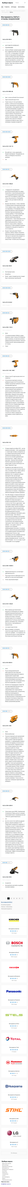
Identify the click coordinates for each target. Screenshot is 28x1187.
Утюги (3, 1175)
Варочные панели (6, 1163)
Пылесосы (4, 1172)
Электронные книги (7, 1180)
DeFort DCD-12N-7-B (14, 146)
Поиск (25, 2)
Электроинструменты (6, 908)
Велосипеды (5, 1165)
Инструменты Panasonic (14, 995)
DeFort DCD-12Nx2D (14, 613)
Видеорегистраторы (7, 1166)
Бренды (13, 7)
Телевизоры (5, 1174)
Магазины (21, 7)
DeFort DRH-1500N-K (14, 566)
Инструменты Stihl (14, 1114)
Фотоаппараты (6, 1177)
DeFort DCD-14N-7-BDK (14, 386)
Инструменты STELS (14, 1019)
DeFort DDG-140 (14, 485)
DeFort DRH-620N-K (14, 822)
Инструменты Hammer (14, 1067)
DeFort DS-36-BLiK (14, 296)
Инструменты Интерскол (14, 972)
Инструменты (5, 1168)
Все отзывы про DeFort (6, 902)
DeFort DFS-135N (14, 747)
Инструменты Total (14, 1043)
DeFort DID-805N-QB (14, 100)
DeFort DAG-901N (14, 875)
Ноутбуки (4, 1171)
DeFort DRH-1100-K (14, 330)
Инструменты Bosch (14, 948)
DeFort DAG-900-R (14, 265)
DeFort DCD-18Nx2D (14, 205)
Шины (3, 1178)
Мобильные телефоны (7, 1169)
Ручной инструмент (6, 904)
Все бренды (14, 1153)
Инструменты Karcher (14, 924)
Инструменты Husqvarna (14, 1090)
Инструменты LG (14, 1138)
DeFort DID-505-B (14, 45)
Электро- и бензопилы (6, 906)
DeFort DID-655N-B (14, 675)
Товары (6, 7)
